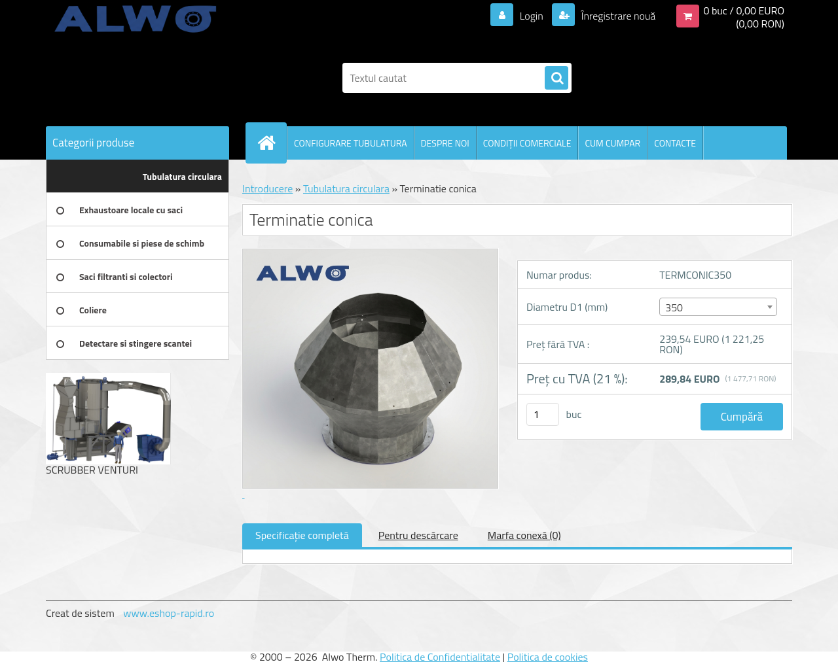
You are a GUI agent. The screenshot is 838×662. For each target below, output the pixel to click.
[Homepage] (272, 142)
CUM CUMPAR (612, 143)
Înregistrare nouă (617, 16)
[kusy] (542, 414)
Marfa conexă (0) (524, 535)
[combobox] (717, 307)
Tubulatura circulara (346, 188)
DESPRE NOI (445, 143)
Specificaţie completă (302, 535)
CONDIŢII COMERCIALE (527, 143)
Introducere (267, 188)
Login (531, 16)
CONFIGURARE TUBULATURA (350, 143)
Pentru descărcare (418, 535)
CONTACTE (675, 143)
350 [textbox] (674, 307)
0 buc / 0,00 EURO (743, 10)
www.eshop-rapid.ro (168, 613)
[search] (556, 78)
